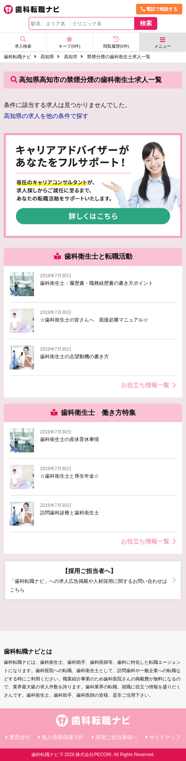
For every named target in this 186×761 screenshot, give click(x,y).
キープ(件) (69, 42)
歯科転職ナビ (17, 56)
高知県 (47, 56)
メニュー (163, 42)
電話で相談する (159, 9)
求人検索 (23, 42)
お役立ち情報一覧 (148, 385)
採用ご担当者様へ (116, 737)
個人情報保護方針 (63, 737)
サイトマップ (165, 737)
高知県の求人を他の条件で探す (46, 116)
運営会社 (19, 737)
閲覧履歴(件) (116, 42)
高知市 (71, 56)
